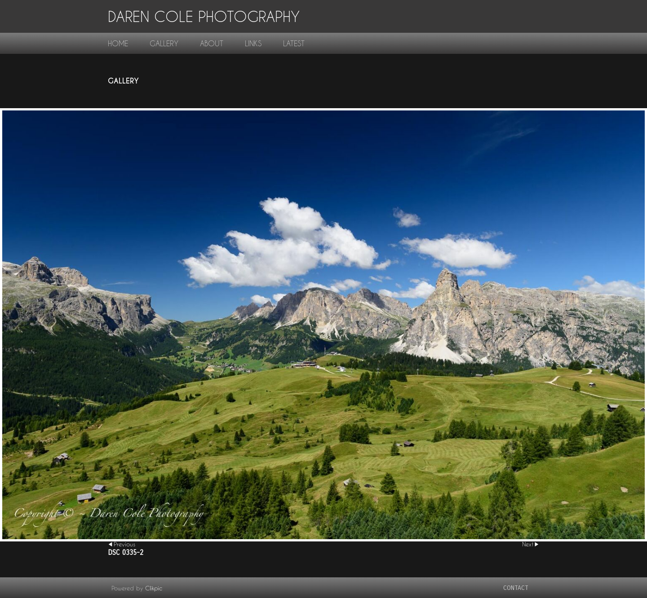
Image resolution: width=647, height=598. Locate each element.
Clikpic (153, 588)
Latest (294, 43)
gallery (164, 43)
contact (515, 588)
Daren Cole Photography (204, 16)
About (211, 43)
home (118, 43)
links (253, 43)
